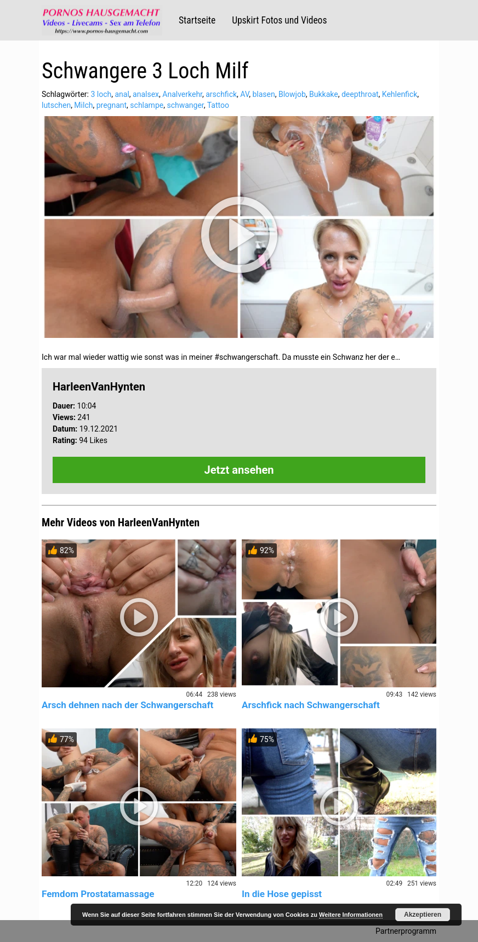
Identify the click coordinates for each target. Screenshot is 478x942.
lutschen (56, 105)
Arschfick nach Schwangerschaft (311, 704)
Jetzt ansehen (239, 469)
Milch (83, 105)
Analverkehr (182, 94)
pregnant (111, 105)
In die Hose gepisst (282, 893)
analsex (146, 94)
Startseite (197, 20)
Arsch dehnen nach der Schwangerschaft (127, 704)
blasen (263, 94)
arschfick (221, 94)
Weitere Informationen (351, 914)
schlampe (146, 105)
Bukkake (323, 94)
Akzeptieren (422, 914)
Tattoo (218, 105)
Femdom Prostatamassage (98, 893)
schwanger (185, 105)
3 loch (100, 94)
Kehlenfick (399, 94)
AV (244, 94)
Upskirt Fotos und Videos (279, 20)
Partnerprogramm (405, 931)
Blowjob (292, 94)
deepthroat (360, 94)
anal (122, 94)
